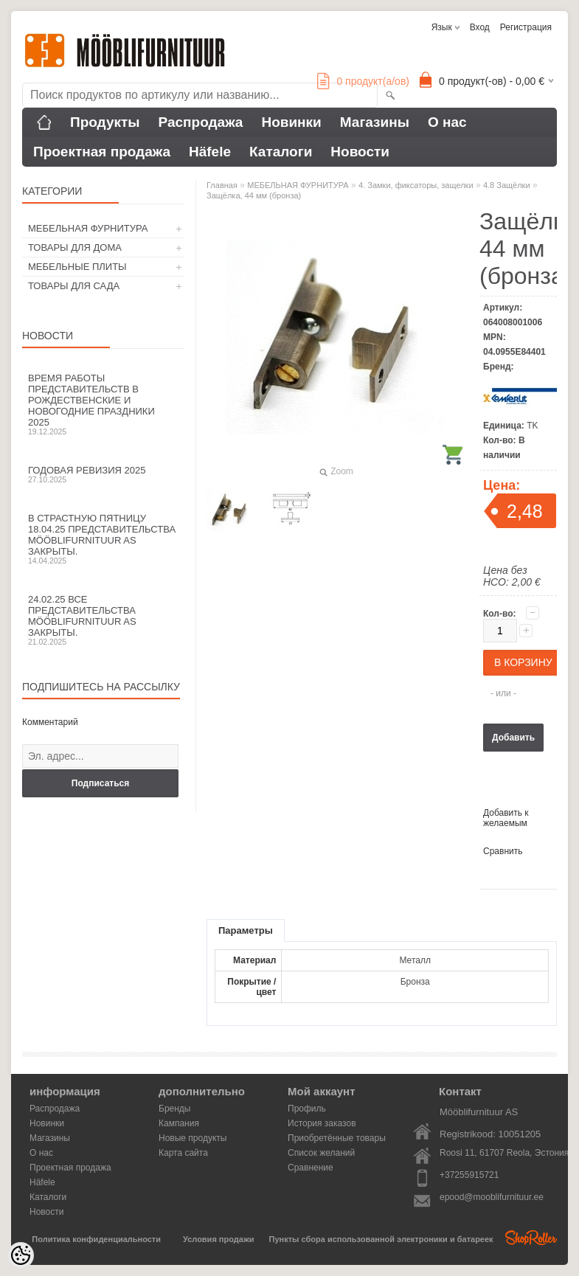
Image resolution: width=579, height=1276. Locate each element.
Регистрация (526, 27)
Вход (480, 27)
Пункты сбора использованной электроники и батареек (381, 1239)
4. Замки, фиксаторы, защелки (416, 185)
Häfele (210, 151)
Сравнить (502, 851)
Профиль (307, 1108)
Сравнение (310, 1167)
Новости (359, 151)
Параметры (245, 930)
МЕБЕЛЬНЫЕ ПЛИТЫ (77, 266)
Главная (222, 185)
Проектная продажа (101, 151)
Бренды (174, 1108)
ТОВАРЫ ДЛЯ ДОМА (75, 247)
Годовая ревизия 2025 (103, 474)
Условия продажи (218, 1239)
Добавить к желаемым (506, 818)
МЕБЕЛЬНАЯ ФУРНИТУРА (88, 228)
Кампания (179, 1123)
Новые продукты (192, 1138)
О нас (447, 122)
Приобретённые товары (337, 1138)
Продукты (105, 122)
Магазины (374, 122)
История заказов (322, 1123)
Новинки (291, 122)
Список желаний (321, 1153)
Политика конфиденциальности (96, 1239)
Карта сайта (183, 1153)
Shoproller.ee (531, 1237)
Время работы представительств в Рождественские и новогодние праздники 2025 (103, 404)
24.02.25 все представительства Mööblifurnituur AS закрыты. (103, 620)
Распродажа (201, 122)
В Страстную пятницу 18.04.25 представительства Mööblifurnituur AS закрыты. (103, 539)
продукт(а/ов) (363, 81)
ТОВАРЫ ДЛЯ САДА (73, 285)
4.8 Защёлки (506, 185)
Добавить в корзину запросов (513, 742)
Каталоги (280, 151)
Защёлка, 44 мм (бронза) (254, 195)
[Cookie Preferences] (20, 1255)
